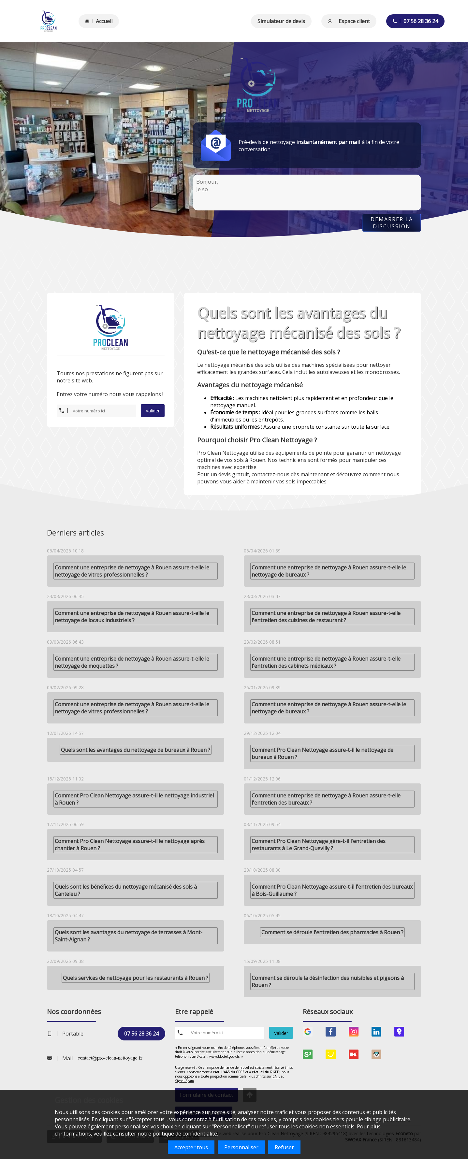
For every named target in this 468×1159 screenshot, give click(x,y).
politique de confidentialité (185, 1133)
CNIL (276, 1076)
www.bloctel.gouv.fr (224, 1056)
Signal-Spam (184, 1081)
